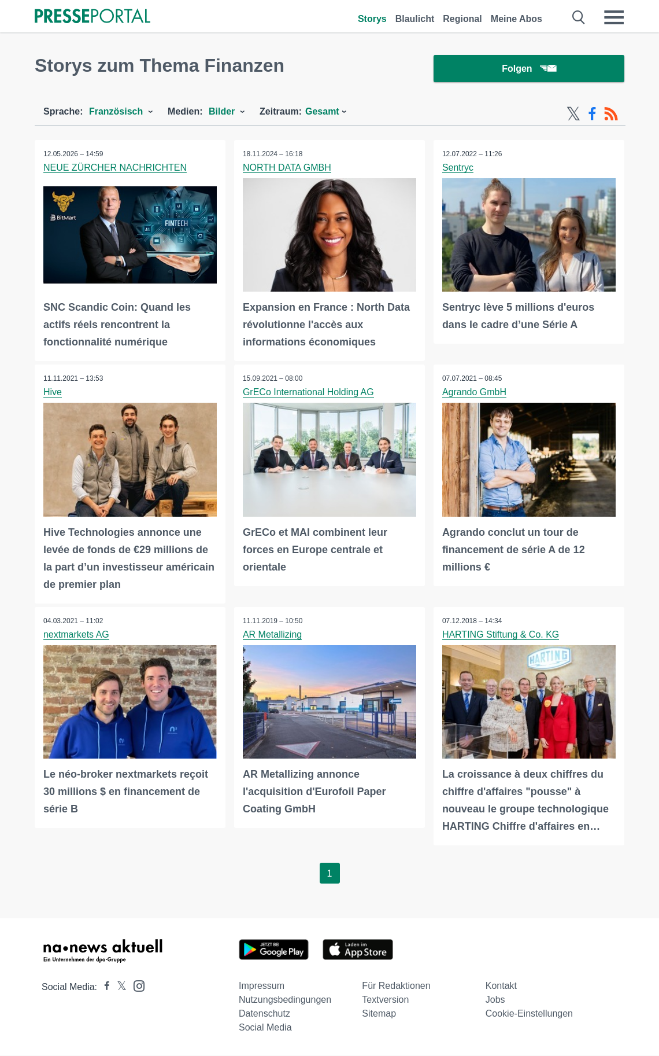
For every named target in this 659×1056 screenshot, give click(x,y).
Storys (372, 19)
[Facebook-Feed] (592, 114)
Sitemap (379, 1014)
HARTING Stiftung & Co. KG (500, 635)
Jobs (495, 1000)
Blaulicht (415, 19)
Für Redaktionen (396, 986)
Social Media (265, 1028)
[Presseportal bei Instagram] (136, 986)
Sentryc (457, 168)
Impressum (261, 986)
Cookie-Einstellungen (529, 1014)
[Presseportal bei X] (118, 987)
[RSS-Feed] (611, 114)
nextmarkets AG (76, 635)
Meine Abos (516, 19)
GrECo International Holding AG (308, 393)
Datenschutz (264, 1014)
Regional (462, 19)
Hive (52, 393)
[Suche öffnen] (579, 17)
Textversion (385, 1000)
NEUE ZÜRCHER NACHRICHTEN (115, 168)
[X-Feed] (573, 114)
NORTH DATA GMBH (287, 168)
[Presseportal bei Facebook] (103, 987)
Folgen (529, 69)
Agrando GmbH (474, 393)
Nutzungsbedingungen (285, 1000)
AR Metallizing (272, 635)
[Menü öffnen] (614, 17)
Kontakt (501, 986)
